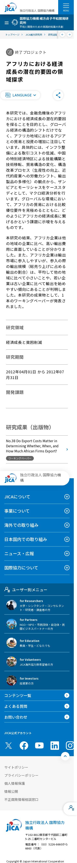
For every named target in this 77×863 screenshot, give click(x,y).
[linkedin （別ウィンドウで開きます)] (54, 745)
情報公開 (11, 791)
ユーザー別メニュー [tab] (25, 589)
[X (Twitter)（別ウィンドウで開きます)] (8, 745)
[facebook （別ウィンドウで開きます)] (24, 745)
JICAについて (17, 497)
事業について (17, 511)
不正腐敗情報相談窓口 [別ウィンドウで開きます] (21, 799)
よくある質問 (15, 706)
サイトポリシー (16, 767)
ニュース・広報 (19, 553)
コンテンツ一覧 (17, 695)
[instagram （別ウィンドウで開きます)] (70, 745)
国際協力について (21, 568)
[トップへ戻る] (65, 756)
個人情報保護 (14, 783)
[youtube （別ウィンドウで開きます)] (39, 745)
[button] (20, 95)
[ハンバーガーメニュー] (66, 5)
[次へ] (69, 34)
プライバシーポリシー (21, 775)
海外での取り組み (21, 525)
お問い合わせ (15, 717)
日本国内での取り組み (25, 539)
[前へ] (62, 34)
